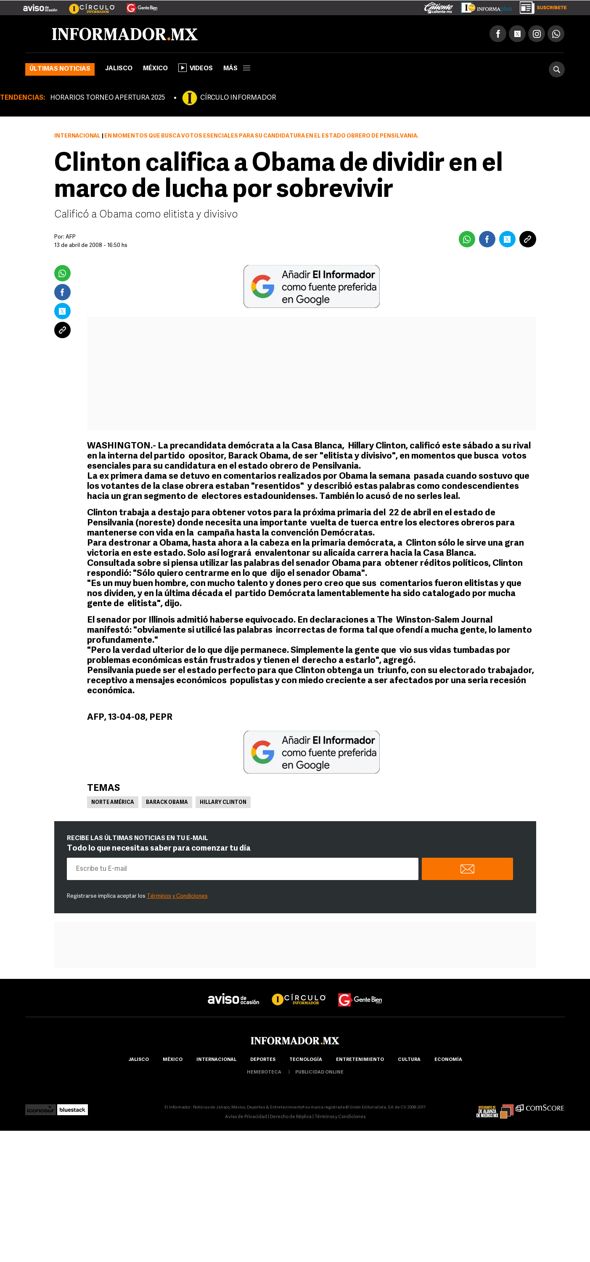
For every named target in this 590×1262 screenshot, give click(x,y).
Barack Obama (167, 802)
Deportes (262, 1060)
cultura (409, 1060)
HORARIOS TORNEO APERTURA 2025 (107, 98)
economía (448, 1060)
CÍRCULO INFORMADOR (238, 98)
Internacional (77, 136)
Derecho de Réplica (291, 1117)
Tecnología (305, 1060)
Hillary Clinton (223, 802)
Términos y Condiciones (177, 896)
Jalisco (118, 69)
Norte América (112, 802)
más (236, 69)
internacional (216, 1060)
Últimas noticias (59, 69)
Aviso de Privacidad (246, 1117)
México (155, 69)
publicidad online (319, 1072)
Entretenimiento (360, 1060)
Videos (195, 68)
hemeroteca (264, 1072)
